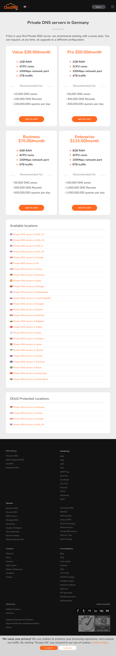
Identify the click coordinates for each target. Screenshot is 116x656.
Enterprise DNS (12, 466)
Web (62, 459)
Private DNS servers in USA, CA (27, 240)
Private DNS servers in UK (24, 263)
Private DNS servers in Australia (27, 361)
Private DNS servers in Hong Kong (28, 373)
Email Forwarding (67, 518)
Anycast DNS (65, 514)
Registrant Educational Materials (18, 607)
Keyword (63, 473)
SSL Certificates (12, 525)
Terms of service (14, 629)
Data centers (11, 557)
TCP (61, 466)
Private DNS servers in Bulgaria (27, 321)
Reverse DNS (11, 507)
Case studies (65, 553)
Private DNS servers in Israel (25, 332)
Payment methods (67, 575)
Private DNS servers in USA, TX (27, 234)
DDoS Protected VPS (14, 532)
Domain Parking (12, 529)
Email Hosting (65, 532)
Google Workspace (13, 521)
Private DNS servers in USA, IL (26, 245)
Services (9, 499)
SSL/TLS (63, 481)
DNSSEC (63, 507)
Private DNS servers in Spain (25, 280)
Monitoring (64, 451)
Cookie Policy (48, 629)
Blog (62, 546)
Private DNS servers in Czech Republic (30, 298)
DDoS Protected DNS (14, 459)
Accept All (48, 648)
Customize (67, 648)
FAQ (61, 560)
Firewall (63, 484)
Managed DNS (12, 514)
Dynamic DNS (11, 503)
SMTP (62, 488)
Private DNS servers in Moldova (27, 338)
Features (63, 557)
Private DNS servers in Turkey (26, 326)
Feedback (9, 564)
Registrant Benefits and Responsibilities (22, 611)
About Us (9, 546)
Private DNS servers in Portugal (27, 286)
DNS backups (65, 511)
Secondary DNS (66, 503)
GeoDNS (9, 463)
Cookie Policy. (100, 642)
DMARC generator (67, 586)
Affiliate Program (12, 597)
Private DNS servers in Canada (26, 257)
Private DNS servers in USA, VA (27, 251)
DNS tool (63, 578)
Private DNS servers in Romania (27, 315)
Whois (8, 614)
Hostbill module (66, 571)
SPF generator (65, 582)
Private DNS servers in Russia (26, 355)
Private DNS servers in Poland (26, 309)
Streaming (64, 491)
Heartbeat (64, 477)
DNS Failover (11, 511)
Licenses (30, 631)
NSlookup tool (65, 589)
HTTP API (64, 564)
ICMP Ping (64, 470)
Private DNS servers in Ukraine (26, 350)
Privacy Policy (32, 629)
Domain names (66, 521)
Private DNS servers (68, 525)
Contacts (9, 553)
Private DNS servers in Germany (27, 274)
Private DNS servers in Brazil (25, 367)
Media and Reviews (13, 560)
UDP (62, 463)
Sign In (98, 7)
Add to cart (31, 119)
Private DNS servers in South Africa (29, 379)
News (8, 549)
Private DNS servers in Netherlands (29, 292)
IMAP (62, 495)
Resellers (9, 601)
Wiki (62, 549)
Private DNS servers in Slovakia (27, 303)
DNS (62, 455)
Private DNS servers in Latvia (26, 344)
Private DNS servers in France (26, 269)
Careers (9, 568)
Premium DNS (11, 455)
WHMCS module (66, 568)
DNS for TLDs (65, 529)
